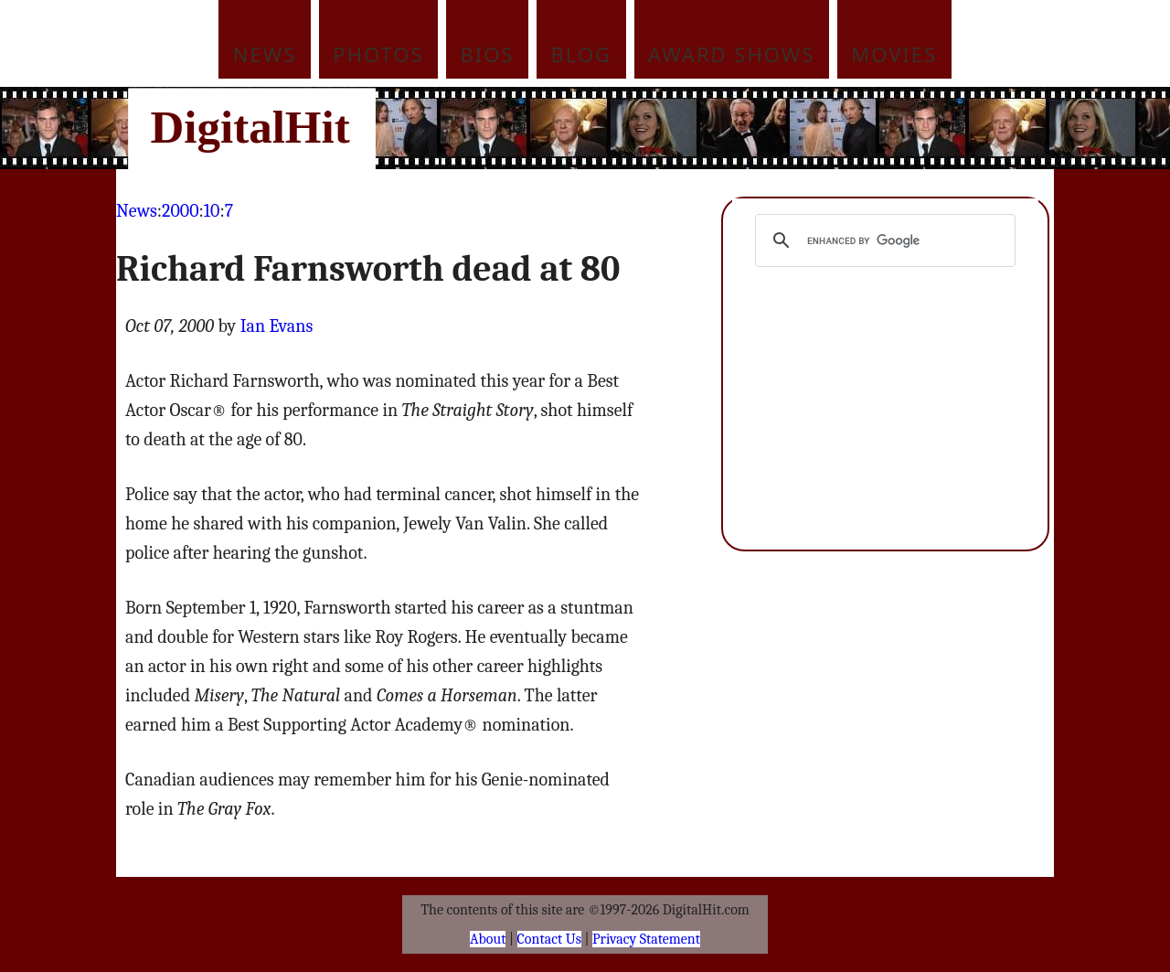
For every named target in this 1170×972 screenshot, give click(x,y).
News (265, 54)
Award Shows (731, 54)
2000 (180, 210)
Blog (581, 54)
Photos (378, 54)
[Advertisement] (708, 128)
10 (212, 210)
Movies (894, 54)
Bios (488, 54)
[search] (882, 240)
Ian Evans (277, 325)
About (487, 939)
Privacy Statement (646, 939)
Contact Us (549, 939)
